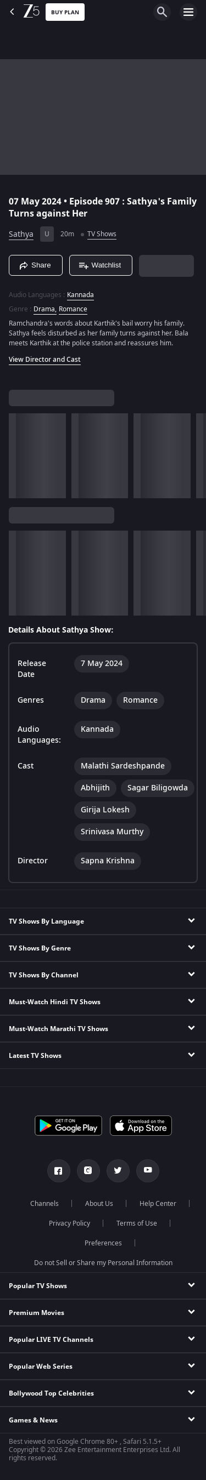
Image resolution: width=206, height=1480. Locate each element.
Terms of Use (136, 1223)
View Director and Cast (45, 360)
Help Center (158, 1204)
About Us (99, 1204)
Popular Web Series (41, 1366)
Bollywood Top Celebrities (51, 1393)
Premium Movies (36, 1313)
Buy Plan (65, 12)
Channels (44, 1204)
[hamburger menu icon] (188, 12)
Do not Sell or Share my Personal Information (103, 1263)
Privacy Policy (69, 1223)
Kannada (80, 295)
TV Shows (101, 234)
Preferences (103, 1243)
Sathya (21, 234)
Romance (73, 309)
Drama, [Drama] (45, 309)
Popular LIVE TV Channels (51, 1339)
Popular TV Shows (38, 1286)
